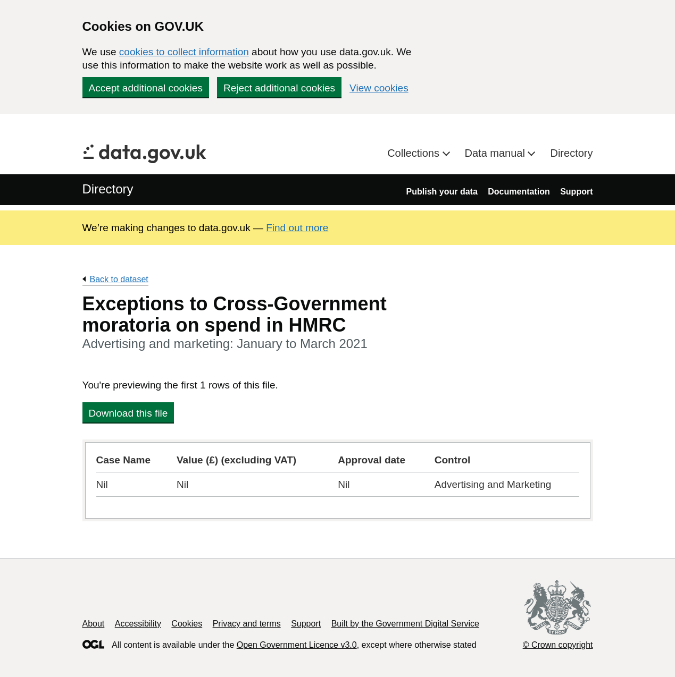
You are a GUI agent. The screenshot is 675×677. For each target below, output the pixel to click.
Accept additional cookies (146, 88)
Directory (571, 153)
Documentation (518, 191)
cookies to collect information (184, 51)
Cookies (186, 623)
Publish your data (442, 191)
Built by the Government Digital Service (405, 623)
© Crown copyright (558, 644)
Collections (414, 153)
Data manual (496, 153)
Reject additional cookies (279, 88)
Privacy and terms (247, 623)
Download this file (128, 413)
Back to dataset (119, 279)
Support (576, 191)
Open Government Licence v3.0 (297, 644)
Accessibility (138, 623)
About (93, 623)
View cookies (379, 88)
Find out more (297, 227)
